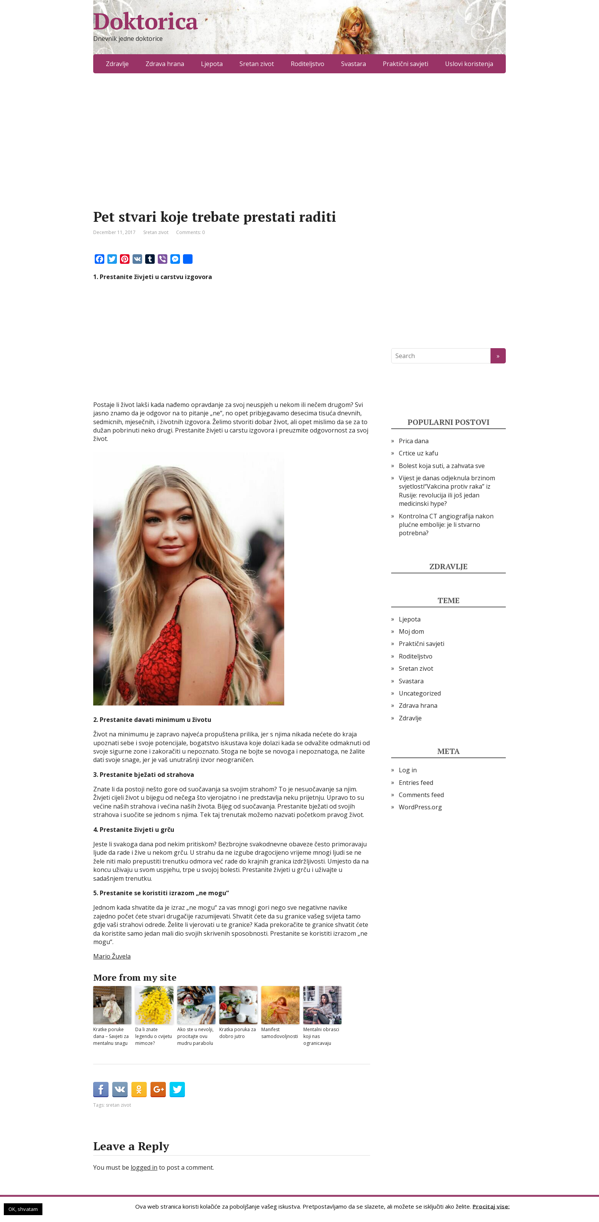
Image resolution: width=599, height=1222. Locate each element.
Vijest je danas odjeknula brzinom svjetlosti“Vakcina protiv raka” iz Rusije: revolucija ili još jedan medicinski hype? (447, 491)
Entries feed (416, 782)
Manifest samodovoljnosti (279, 1033)
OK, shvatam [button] (23, 1209)
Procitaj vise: (491, 1206)
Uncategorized (420, 693)
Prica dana (414, 441)
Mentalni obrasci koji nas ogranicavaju (321, 1036)
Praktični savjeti (405, 64)
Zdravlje (117, 64)
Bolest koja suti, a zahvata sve (442, 466)
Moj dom (411, 631)
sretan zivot (118, 1105)
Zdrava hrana (165, 64)
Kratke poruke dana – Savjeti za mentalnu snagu (111, 1036)
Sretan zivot (257, 64)
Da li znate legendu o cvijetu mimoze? (153, 1036)
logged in (144, 1167)
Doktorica (145, 21)
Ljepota (212, 64)
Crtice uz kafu (418, 453)
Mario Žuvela (112, 956)
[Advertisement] (231, 152)
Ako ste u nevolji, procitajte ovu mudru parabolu (195, 1036)
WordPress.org (420, 807)
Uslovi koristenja (469, 64)
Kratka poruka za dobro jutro (237, 1033)
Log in (408, 770)
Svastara (353, 64)
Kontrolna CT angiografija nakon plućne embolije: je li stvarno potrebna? (446, 525)
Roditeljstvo (307, 64)
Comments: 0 (190, 232)
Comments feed (421, 795)
